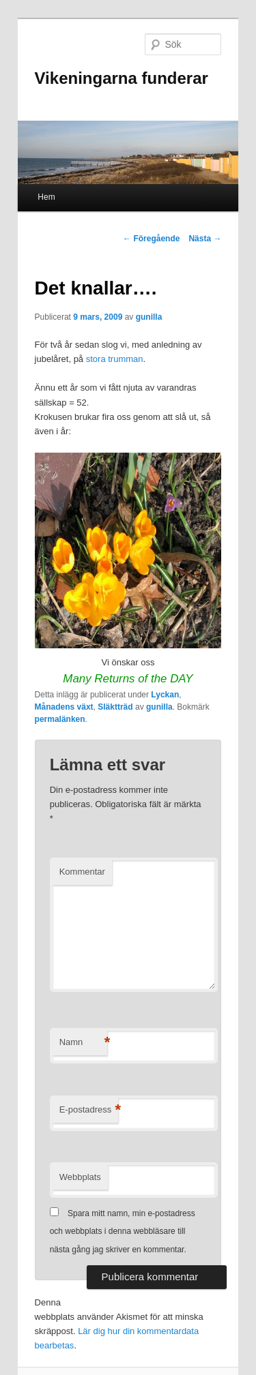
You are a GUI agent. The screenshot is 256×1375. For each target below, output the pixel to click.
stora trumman (114, 359)
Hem (46, 197)
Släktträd (115, 707)
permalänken (60, 719)
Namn (83, 1043)
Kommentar (82, 871)
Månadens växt (64, 707)
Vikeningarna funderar (121, 78)
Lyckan (165, 694)
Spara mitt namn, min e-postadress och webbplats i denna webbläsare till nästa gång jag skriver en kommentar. (122, 1231)
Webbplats (80, 1177)
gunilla (149, 317)
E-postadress (89, 1110)
